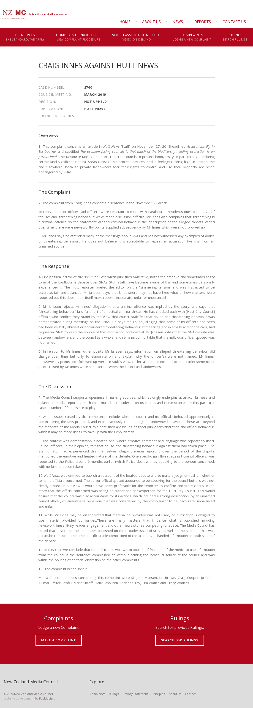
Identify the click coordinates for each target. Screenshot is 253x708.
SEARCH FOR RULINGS (180, 637)
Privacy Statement (135, 694)
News (177, 21)
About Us (151, 21)
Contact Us (234, 21)
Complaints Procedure (78, 37)
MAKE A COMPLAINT (59, 637)
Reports (203, 21)
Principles (25, 37)
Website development (19, 698)
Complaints (192, 37)
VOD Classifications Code (137, 37)
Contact (190, 694)
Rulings (235, 37)
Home (125, 21)
